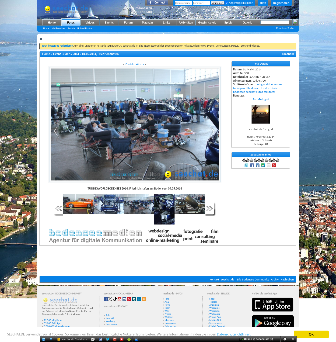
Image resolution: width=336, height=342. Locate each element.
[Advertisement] (168, 261)
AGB (166, 301)
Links (166, 22)
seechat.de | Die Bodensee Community (245, 279)
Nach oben (287, 279)
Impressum (112, 324)
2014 (76, 54)
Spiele (228, 22)
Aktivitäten (186, 22)
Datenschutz (170, 326)
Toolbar (213, 301)
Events (109, 22)
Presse (167, 313)
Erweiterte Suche (285, 28)
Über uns (169, 319)
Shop (211, 298)
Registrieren (281, 3)
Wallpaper (214, 313)
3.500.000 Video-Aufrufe (57, 326)
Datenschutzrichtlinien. (253, 334)
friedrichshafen (270, 88)
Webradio (214, 310)
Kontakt (214, 279)
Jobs (108, 315)
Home (52, 22)
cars (266, 91)
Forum (128, 22)
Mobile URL (215, 319)
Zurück (129, 64)
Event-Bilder (61, 54)
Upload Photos (85, 28)
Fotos (71, 22)
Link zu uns (170, 323)
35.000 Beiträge (52, 323)
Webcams (214, 307)
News (167, 304)
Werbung (111, 321)
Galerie (247, 22)
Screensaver (215, 323)
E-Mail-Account (217, 326)
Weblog (168, 316)
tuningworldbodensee (268, 84)
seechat (251, 91)
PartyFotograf (260, 99)
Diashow (288, 54)
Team (167, 307)
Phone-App (215, 316)
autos (259, 91)
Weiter (140, 64)
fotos (272, 91)
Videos (89, 22)
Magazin (147, 22)
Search (71, 28)
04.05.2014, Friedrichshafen (100, 54)
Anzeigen (214, 304)
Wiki (166, 310)
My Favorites (58, 28)
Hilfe (263, 3)
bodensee (239, 91)
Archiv (275, 279)
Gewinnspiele (207, 22)
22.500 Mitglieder (53, 320)
